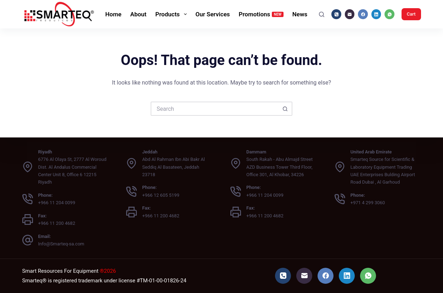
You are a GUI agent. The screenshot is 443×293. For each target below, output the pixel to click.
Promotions (261, 14)
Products (172, 14)
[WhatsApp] (389, 14)
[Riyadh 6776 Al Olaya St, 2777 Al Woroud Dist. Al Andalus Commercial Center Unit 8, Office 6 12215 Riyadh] (27, 167)
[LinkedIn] (376, 14)
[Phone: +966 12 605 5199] (131, 191)
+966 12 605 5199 (160, 195)
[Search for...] (214, 109)
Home (113, 14)
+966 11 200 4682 (56, 223)
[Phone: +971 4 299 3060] (340, 199)
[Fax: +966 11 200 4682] (27, 219)
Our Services (213, 14)
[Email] (350, 14)
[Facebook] (363, 14)
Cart (411, 14)
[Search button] (285, 109)
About (138, 14)
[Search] (321, 14)
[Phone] (336, 14)
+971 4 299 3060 (368, 202)
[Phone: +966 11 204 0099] (27, 199)
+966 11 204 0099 (56, 202)
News (299, 14)
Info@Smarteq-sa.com (61, 243)
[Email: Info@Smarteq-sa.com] (27, 240)
